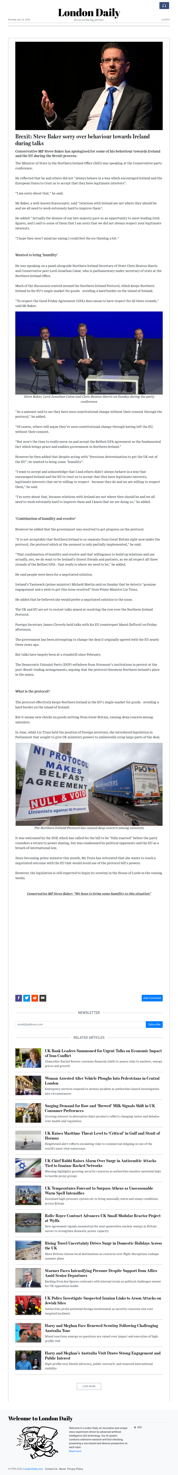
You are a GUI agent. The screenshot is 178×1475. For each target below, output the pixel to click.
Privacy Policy (75, 1468)
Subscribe (154, 1024)
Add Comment (152, 998)
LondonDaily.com (33, 1468)
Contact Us (51, 1468)
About (62, 1468)
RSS (137, 1427)
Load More (89, 1386)
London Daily (89, 12)
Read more (75, 1451)
